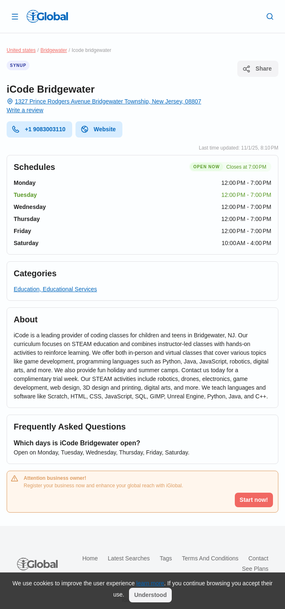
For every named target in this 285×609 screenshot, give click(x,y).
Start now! (254, 499)
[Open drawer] (15, 16)
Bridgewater (53, 50)
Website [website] (98, 129)
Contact (258, 558)
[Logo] (47, 16)
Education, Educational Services (55, 289)
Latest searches (129, 558)
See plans (255, 568)
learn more (150, 583)
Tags (166, 558)
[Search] (270, 16)
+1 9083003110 (39, 129)
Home (89, 558)
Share (257, 69)
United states (21, 50)
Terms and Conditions (210, 558)
